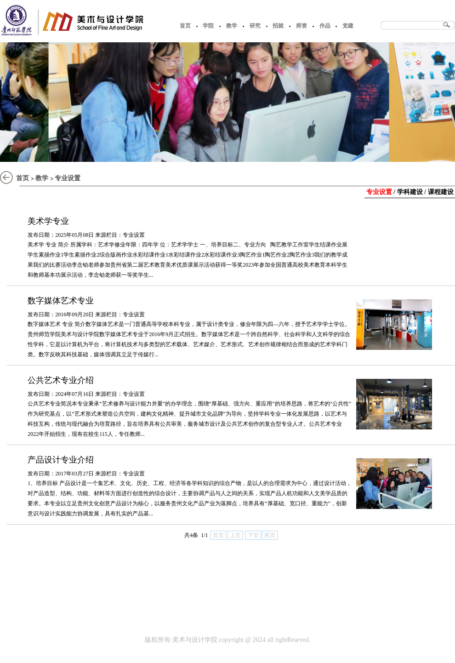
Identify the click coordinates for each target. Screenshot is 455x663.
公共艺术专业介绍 (61, 380)
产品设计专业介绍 (61, 459)
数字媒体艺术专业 (61, 300)
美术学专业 (48, 221)
